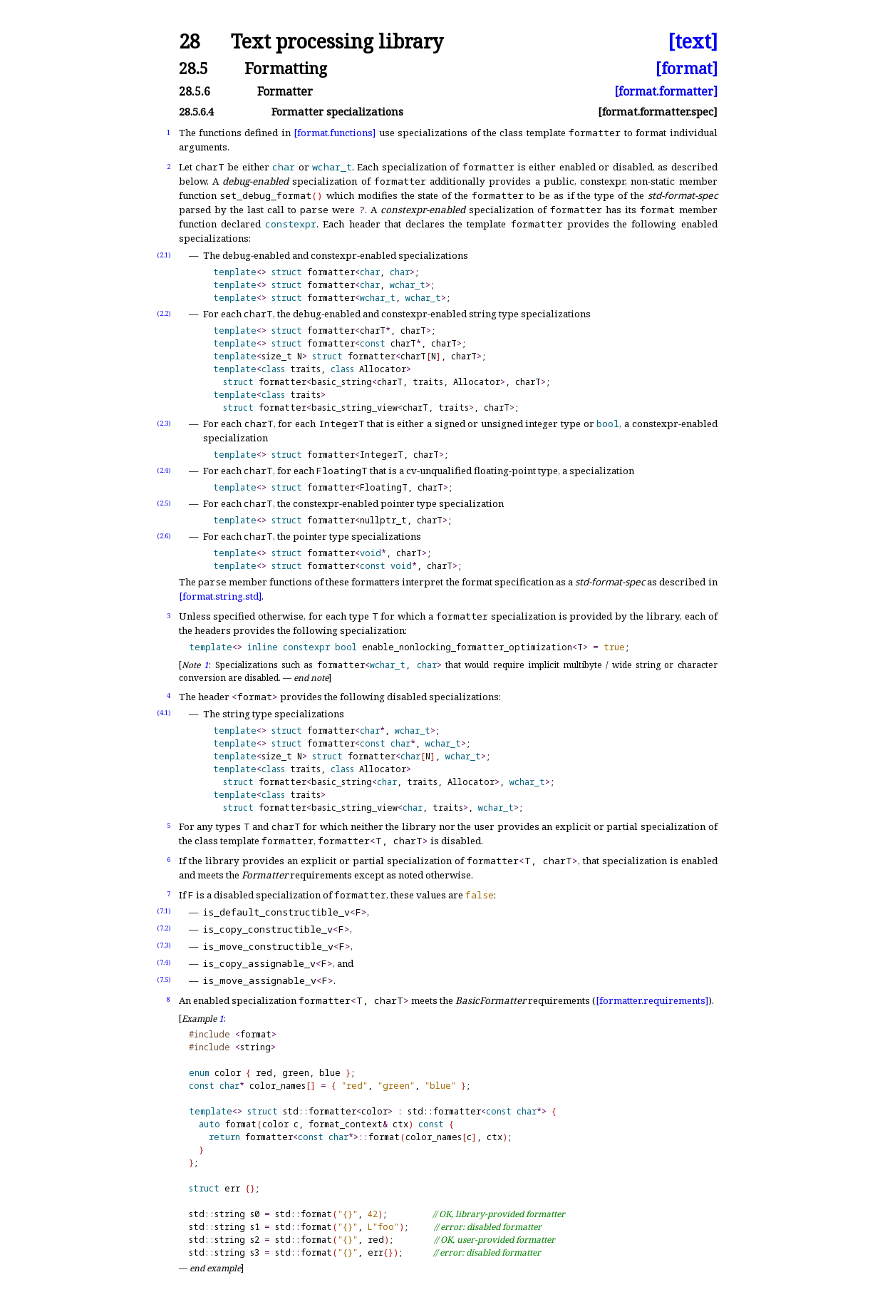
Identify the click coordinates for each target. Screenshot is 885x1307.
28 (189, 41)
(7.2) (163, 928)
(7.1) (163, 911)
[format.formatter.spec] (658, 111)
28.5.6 (194, 91)
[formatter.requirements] (652, 1000)
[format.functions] (335, 132)
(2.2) (163, 313)
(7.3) (163, 945)
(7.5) (163, 979)
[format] (687, 68)
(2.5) (163, 503)
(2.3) (163, 423)
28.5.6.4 (196, 111)
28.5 (193, 68)
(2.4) (163, 470)
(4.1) (163, 712)
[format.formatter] (666, 91)
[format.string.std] (220, 596)
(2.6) (163, 535)
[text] (693, 41)
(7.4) (163, 962)
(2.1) (163, 255)
